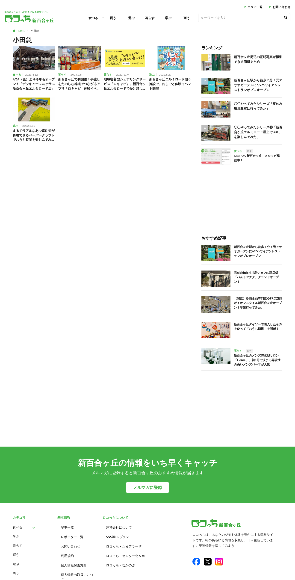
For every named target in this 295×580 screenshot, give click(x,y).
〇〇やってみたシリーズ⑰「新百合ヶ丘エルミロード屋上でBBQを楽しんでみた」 (258, 131)
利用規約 (67, 552)
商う (186, 18)
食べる (93, 18)
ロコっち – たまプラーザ (124, 544)
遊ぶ (131, 18)
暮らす (150, 18)
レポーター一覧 (72, 535)
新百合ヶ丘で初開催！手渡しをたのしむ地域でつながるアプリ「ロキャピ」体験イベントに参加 (79, 84)
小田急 (35, 30)
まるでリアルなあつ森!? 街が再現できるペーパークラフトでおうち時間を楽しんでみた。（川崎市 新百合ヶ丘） (34, 137)
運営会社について (119, 527)
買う (113, 18)
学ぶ (168, 18)
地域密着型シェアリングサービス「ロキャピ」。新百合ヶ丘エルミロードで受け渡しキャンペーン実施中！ (124, 84)
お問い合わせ (281, 7)
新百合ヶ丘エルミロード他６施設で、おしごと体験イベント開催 (170, 84)
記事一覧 (67, 527)
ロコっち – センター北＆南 (125, 552)
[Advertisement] (236, 197)
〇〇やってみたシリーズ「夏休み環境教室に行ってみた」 (258, 105)
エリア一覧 (255, 7)
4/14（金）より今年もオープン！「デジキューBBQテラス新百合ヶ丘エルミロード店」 (34, 84)
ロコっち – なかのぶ (120, 561)
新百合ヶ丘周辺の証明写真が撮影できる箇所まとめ (258, 59)
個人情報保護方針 (74, 561)
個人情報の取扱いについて (75, 572)
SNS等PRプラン (117, 535)
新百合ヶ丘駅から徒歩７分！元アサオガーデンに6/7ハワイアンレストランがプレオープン (258, 84)
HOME (21, 30)
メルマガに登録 (147, 487)
